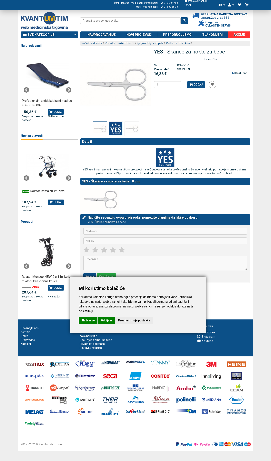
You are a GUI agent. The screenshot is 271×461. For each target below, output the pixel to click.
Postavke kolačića (91, 347)
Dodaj (196, 84)
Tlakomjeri (212, 35)
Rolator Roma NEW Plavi (47, 191)
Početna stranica (92, 43)
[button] (231, 5)
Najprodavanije (101, 35)
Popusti (27, 222)
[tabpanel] (47, 88)
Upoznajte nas (30, 328)
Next (68, 90)
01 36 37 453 (169, 3)
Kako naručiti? (88, 336)
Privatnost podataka (92, 343)
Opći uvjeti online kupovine (96, 339)
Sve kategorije (49, 34)
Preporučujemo (177, 35)
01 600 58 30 (169, 7)
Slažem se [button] (88, 320)
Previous (26, 90)
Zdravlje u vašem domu (119, 43)
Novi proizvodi (139, 35)
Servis (24, 336)
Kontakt (25, 332)
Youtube (205, 341)
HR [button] (221, 5)
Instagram (206, 336)
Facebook (206, 332)
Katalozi (26, 343)
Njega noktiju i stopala (150, 43)
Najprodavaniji (31, 46)
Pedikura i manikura (178, 43)
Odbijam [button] (106, 320)
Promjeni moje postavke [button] (134, 320)
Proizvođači (28, 339)
